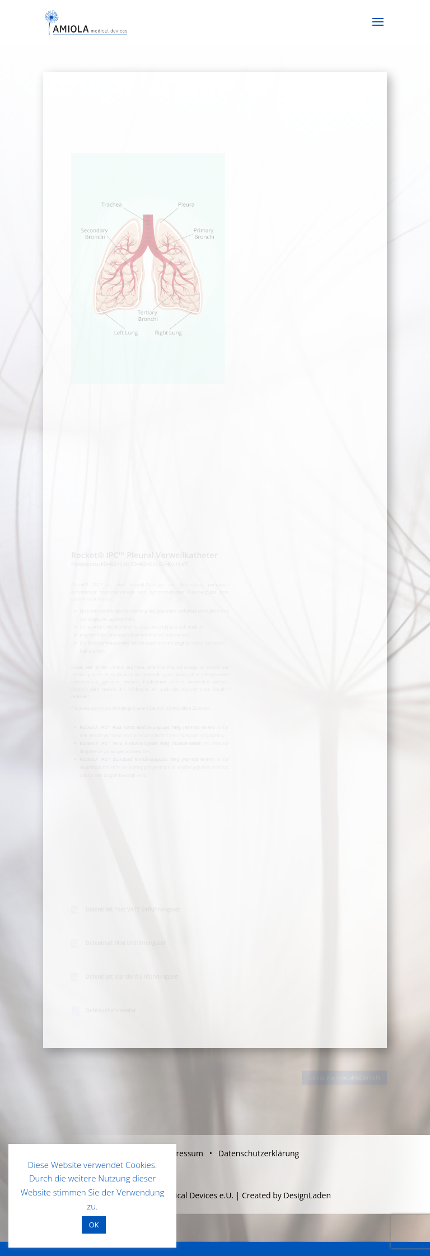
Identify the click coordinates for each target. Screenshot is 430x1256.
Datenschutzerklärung (258, 1153)
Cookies (140, 1164)
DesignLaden (307, 1195)
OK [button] (93, 1225)
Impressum (182, 1153)
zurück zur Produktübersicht (346, 1077)
